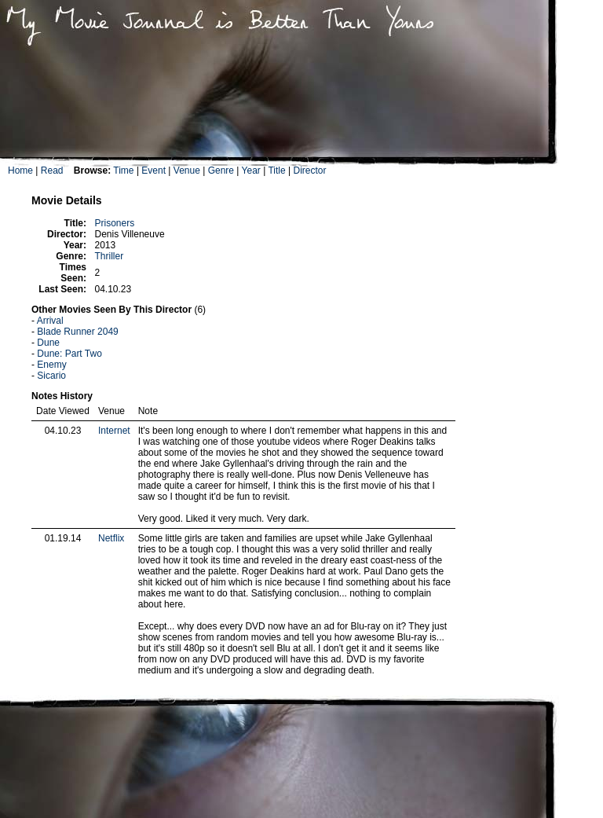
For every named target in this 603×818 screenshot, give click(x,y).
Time (123, 170)
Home (20, 170)
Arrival (50, 320)
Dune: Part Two (69, 353)
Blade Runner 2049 (77, 331)
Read (52, 170)
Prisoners (114, 223)
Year (251, 170)
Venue (187, 170)
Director (309, 170)
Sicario (51, 375)
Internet (114, 430)
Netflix (111, 538)
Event (153, 170)
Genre (221, 170)
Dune (48, 342)
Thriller (108, 256)
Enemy (51, 364)
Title (276, 170)
